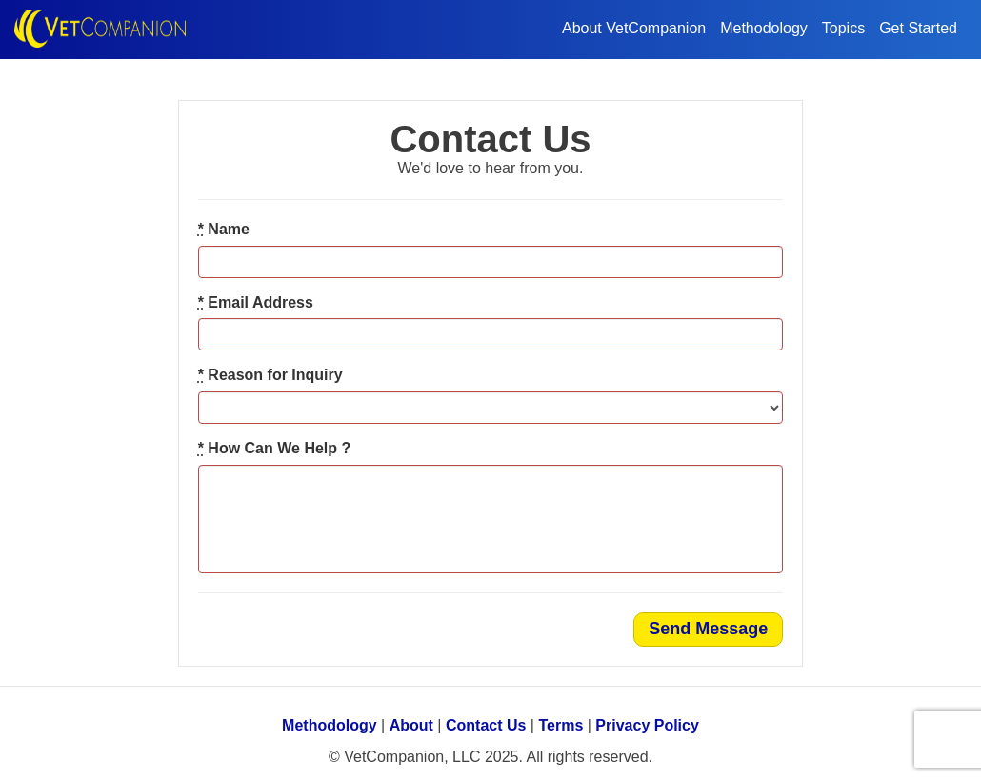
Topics (843, 28)
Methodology (764, 28)
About (411, 725)
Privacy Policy (647, 725)
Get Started (918, 28)
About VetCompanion (634, 28)
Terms (560, 725)
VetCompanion (104, 30)
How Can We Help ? (274, 448)
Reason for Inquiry (270, 375)
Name (224, 229)
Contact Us (486, 725)
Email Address (255, 302)
